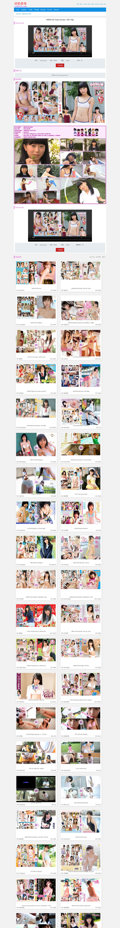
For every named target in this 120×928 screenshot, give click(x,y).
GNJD (101, 4)
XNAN (85, 4)
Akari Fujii (92, 139)
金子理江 (98, 139)
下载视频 (60, 65)
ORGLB (97, 4)
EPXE (92, 4)
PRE (89, 4)
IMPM (29, 14)
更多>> (104, 139)
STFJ (77, 4)
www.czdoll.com (73, 896)
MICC (81, 4)
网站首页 (24, 14)
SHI (105, 4)
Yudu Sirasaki (43, 60)
